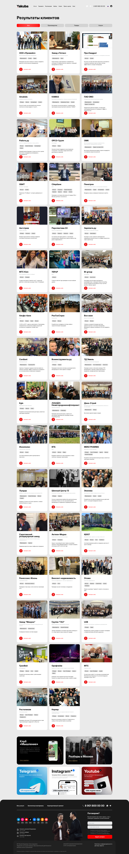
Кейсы (55, 6)
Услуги (100, 25)
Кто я (35, 6)
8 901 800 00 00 (99, 6)
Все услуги (20, 806)
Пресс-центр (67, 6)
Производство (52, 25)
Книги (60, 6)
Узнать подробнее (24, 760)
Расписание (48, 6)
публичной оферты (106, 833)
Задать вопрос (100, 837)
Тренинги (40, 6)
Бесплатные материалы (36, 806)
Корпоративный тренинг (55, 806)
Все (28, 25)
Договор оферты (99, 845)
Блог (74, 6)
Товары (76, 25)
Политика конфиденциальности (103, 844)
